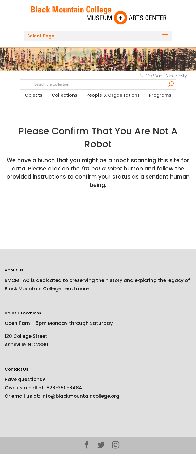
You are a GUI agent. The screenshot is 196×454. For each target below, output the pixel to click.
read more (76, 288)
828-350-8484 (64, 388)
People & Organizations (113, 95)
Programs (160, 95)
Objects (33, 95)
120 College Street (26, 336)
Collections (64, 95)
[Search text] (98, 83)
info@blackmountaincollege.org (80, 396)
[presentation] (56, 208)
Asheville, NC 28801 (27, 344)
